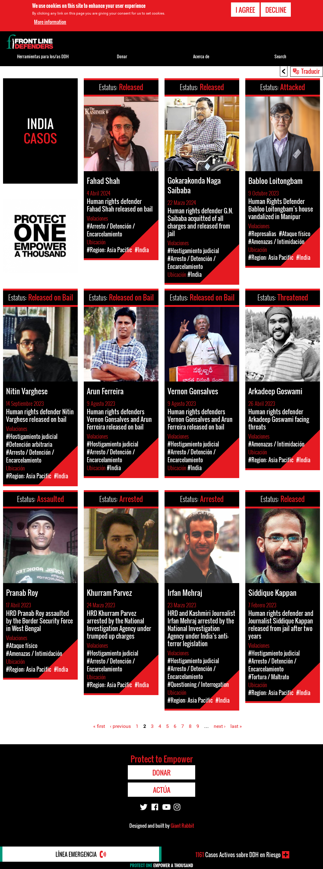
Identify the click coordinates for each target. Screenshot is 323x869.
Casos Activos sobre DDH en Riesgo (237, 855)
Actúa (161, 790)
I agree (245, 9)
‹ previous (120, 726)
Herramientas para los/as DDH (43, 56)
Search (280, 56)
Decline (275, 9)
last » (236, 726)
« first (99, 726)
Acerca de (201, 56)
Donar (122, 56)
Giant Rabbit (182, 825)
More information (50, 21)
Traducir (310, 71)
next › (220, 726)
